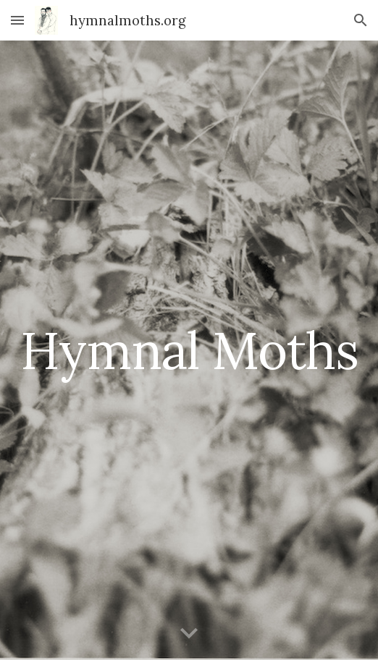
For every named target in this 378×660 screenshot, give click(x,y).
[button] (17, 20)
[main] (189, 350)
